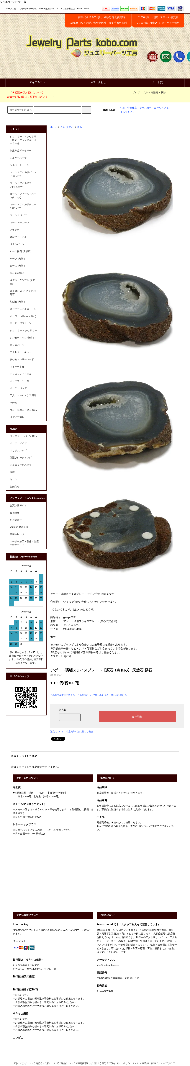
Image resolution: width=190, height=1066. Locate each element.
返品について (57, 731)
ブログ (136, 92)
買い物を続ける (119, 695)
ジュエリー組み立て (21, 465)
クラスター (146, 108)
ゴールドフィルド (163, 108)
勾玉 (122, 108)
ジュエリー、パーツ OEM (23, 436)
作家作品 (132, 108)
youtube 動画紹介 (19, 527)
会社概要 (14, 512)
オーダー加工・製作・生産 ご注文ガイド (25, 543)
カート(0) (154, 82)
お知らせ (14, 486)
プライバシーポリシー (120, 1063)
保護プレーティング (21, 457)
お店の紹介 (16, 520)
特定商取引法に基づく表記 (79, 731)
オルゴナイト (127, 112)
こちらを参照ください (59, 830)
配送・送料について (48, 1063)
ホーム (54, 127)
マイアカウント (35, 82)
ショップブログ (166, 1063)
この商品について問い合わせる (93, 695)
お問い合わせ (95, 82)
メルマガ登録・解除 (154, 92)
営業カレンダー (18, 534)
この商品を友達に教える (62, 695)
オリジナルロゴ (18, 450)
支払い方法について (24, 1063)
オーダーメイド (18, 443)
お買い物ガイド (18, 505)
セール (13, 479)
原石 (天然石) (67, 127)
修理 (12, 472)
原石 (79, 127)
